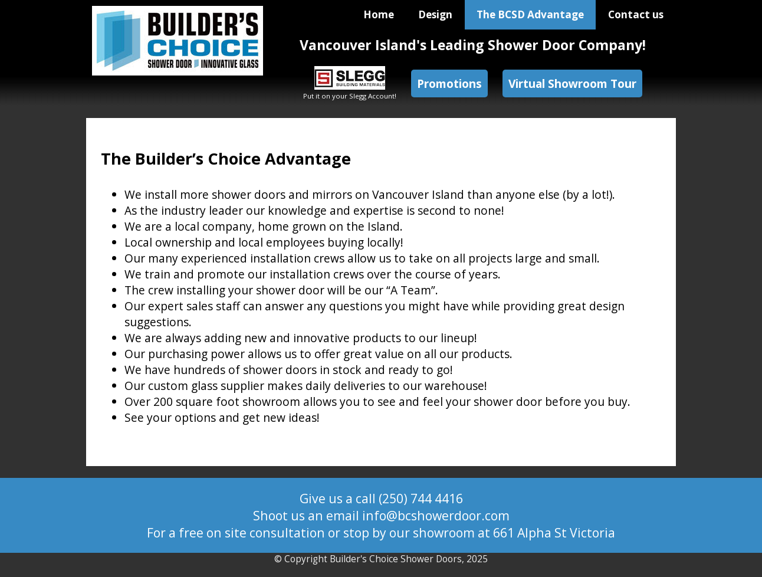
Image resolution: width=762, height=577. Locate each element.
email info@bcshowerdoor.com (418, 515)
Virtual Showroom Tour (572, 83)
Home (378, 14)
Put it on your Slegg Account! (349, 91)
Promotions (449, 83)
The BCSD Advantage (530, 14)
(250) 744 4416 (421, 498)
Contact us (636, 14)
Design (435, 14)
